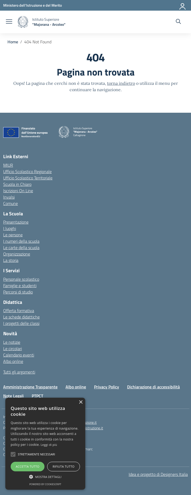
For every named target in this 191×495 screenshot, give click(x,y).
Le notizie (11, 342)
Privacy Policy (106, 387)
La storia (10, 260)
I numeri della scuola (21, 241)
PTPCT (37, 396)
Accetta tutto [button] (27, 466)
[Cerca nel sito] (178, 22)
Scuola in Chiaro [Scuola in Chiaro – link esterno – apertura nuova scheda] (17, 184)
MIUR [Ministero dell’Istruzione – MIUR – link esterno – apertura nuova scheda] (8, 165)
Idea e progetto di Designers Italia (158, 474)
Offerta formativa (18, 310)
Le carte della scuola (21, 247)
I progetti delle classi (21, 323)
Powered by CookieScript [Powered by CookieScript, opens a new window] (45, 484)
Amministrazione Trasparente (30, 387)
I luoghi (9, 228)
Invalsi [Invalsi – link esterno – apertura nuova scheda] (9, 197)
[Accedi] (183, 5)
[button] (13, 454)
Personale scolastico (21, 279)
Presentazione (16, 222)
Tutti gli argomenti (19, 372)
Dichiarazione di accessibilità (153, 387)
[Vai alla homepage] (23, 22)
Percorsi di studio (18, 292)
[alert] (45, 444)
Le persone (13, 235)
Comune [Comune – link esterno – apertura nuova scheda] (10, 203)
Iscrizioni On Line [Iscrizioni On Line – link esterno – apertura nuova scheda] (18, 190)
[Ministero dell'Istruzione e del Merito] (32, 5)
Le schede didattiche (21, 317)
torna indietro (121, 83)
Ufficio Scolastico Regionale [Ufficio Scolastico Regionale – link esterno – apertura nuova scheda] (27, 171)
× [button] (81, 402)
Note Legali (13, 396)
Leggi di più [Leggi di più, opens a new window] (49, 445)
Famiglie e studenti (19, 285)
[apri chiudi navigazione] (9, 22)
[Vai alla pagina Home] (12, 42)
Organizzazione (16, 254)
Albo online (13, 361)
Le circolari (12, 348)
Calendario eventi (18, 355)
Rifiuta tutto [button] (63, 466)
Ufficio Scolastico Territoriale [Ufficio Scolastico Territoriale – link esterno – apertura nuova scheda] (27, 178)
